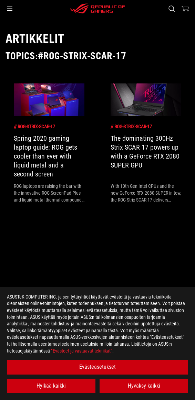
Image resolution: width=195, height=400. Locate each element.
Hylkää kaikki (51, 385)
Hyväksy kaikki (144, 385)
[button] (10, 8)
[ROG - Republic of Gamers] (97, 8)
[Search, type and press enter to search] (171, 8)
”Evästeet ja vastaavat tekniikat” (81, 351)
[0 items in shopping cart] (185, 8)
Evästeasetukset (97, 367)
